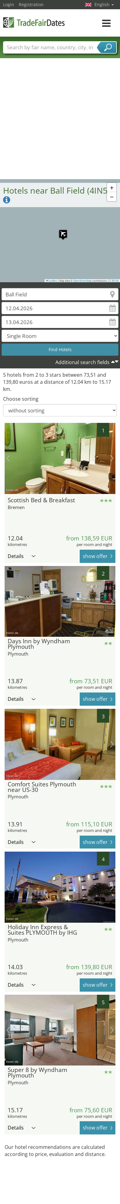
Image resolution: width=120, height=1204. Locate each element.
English (104, 4)
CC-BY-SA (113, 280)
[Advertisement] (57, 118)
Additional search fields (82, 362)
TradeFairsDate (34, 22)
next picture (112, 458)
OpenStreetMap (82, 280)
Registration (31, 4)
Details (21, 556)
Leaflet (51, 280)
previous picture (8, 458)
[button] (60, 231)
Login (8, 4)
